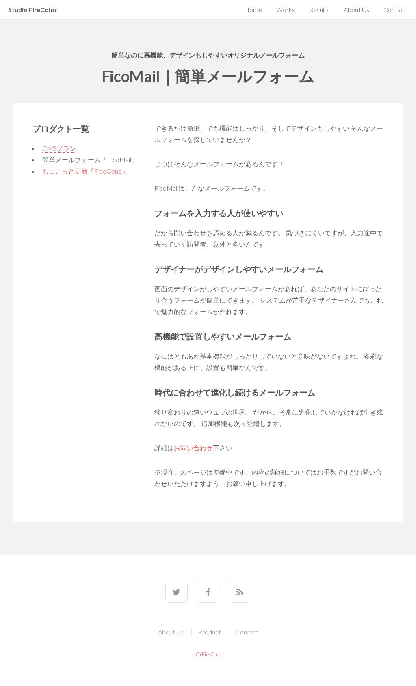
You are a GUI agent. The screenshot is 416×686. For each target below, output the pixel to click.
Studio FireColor (32, 9)
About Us (356, 9)
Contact (395, 9)
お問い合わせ (193, 448)
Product (209, 632)
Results (319, 9)
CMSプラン (59, 148)
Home (253, 9)
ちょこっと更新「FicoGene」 (85, 171)
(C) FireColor (208, 654)
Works (285, 9)
